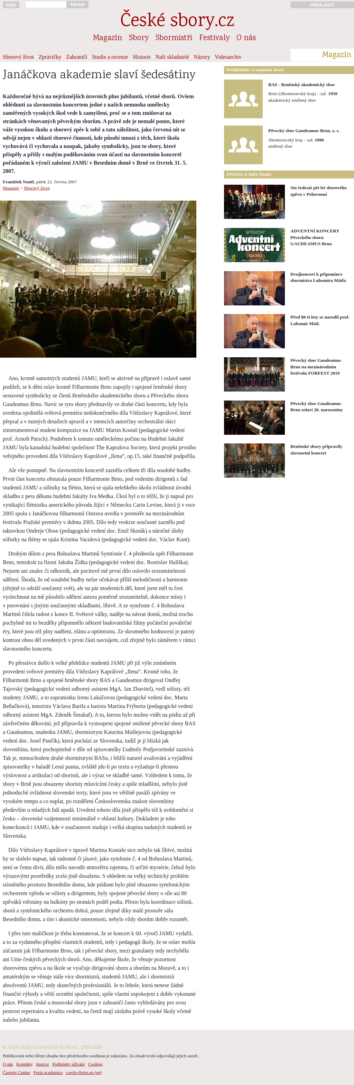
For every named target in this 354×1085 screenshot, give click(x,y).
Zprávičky (50, 57)
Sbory (139, 38)
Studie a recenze (110, 57)
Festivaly (214, 38)
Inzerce (42, 1064)
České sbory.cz (177, 22)
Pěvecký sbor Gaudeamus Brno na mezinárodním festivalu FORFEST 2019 (315, 367)
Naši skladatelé (172, 57)
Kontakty (24, 1064)
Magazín (107, 38)
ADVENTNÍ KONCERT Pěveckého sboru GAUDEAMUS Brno (314, 237)
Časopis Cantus (16, 1072)
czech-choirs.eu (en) (84, 1072)
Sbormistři (174, 38)
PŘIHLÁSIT (322, 5)
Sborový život (18, 57)
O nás (246, 38)
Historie (142, 57)
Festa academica (48, 1072)
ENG (11, 5)
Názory (202, 57)
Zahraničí (76, 57)
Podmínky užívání (69, 1064)
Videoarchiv (228, 57)
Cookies (95, 1064)
